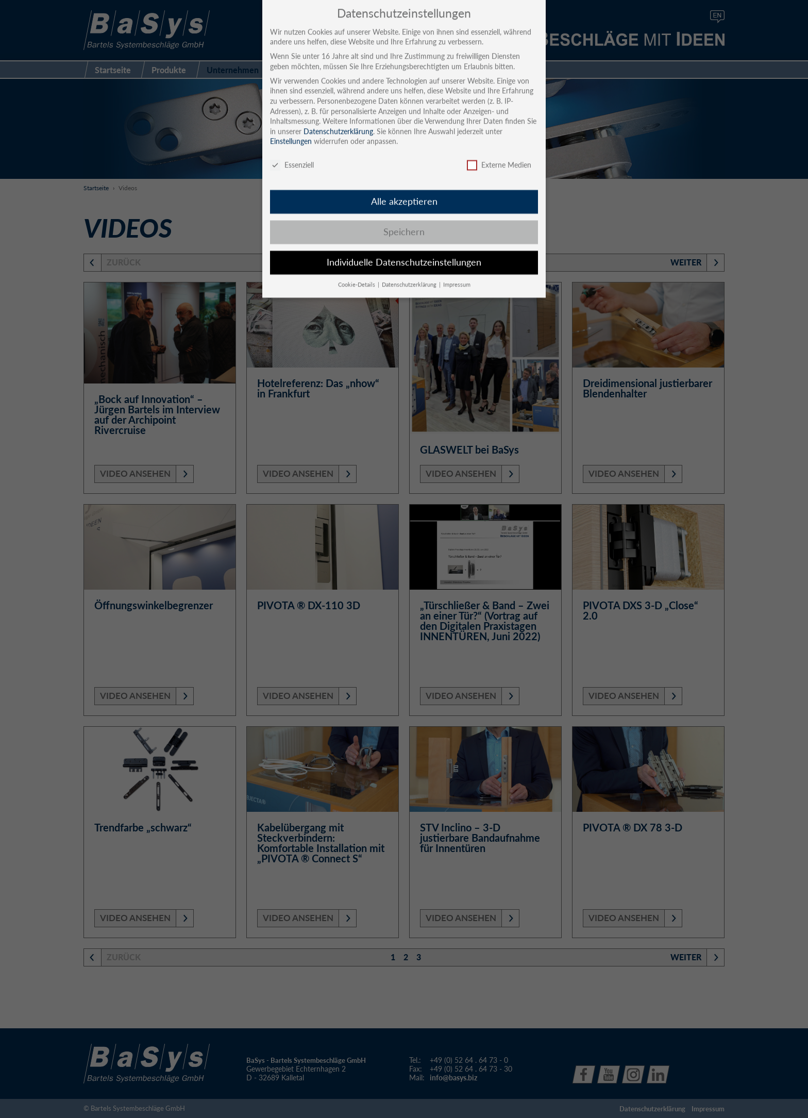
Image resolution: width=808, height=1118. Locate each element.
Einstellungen (291, 128)
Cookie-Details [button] (357, 272)
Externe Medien (499, 152)
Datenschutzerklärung (338, 118)
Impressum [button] (456, 272)
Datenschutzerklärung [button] (410, 272)
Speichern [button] (404, 219)
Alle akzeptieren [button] (404, 188)
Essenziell (292, 152)
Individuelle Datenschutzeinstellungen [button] (404, 249)
